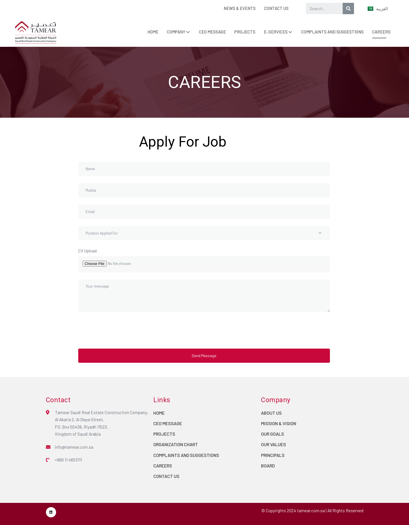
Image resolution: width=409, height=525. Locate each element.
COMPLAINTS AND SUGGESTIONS (332, 31)
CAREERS (381, 31)
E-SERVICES (276, 31)
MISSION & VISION (278, 423)
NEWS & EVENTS (240, 8)
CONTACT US (276, 8)
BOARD (268, 465)
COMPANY (176, 31)
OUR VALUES (273, 444)
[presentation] (121, 330)
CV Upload (87, 250)
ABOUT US (271, 413)
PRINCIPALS (273, 455)
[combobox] (204, 233)
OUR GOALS (272, 434)
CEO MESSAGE (212, 31)
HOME (152, 31)
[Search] (348, 8)
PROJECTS (244, 31)
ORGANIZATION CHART (175, 444)
